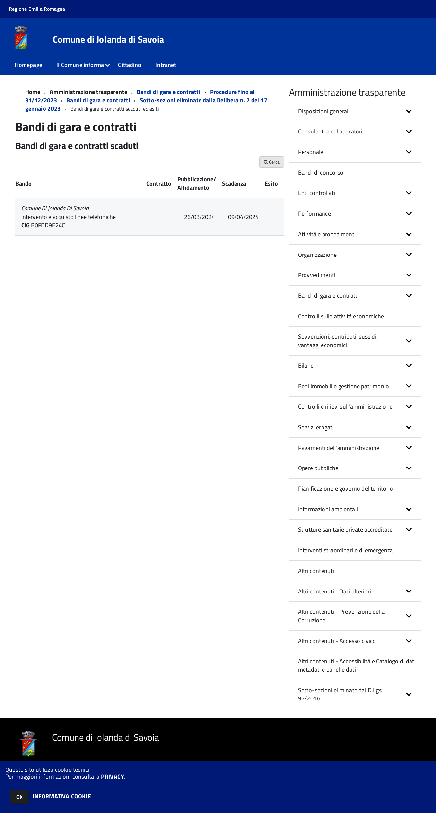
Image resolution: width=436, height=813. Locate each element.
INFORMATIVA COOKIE (62, 796)
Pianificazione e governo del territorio (345, 488)
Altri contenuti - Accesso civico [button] (337, 640)
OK (19, 797)
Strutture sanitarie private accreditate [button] (345, 529)
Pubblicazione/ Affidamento (196, 183)
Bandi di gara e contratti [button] (328, 295)
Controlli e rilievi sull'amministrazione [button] (345, 406)
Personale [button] (310, 152)
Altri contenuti (316, 570)
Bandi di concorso (320, 172)
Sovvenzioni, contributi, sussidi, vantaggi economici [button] (338, 340)
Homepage (28, 65)
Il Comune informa (80, 65)
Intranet (165, 65)
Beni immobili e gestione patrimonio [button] (343, 386)
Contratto (158, 183)
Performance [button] (314, 213)
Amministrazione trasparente (88, 91)
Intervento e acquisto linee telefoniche (68, 216)
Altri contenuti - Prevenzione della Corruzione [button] (341, 616)
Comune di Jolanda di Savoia (108, 39)
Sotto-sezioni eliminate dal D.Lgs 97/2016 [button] (340, 694)
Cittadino (129, 65)
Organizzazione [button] (317, 254)
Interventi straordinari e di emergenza (345, 550)
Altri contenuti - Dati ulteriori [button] (334, 591)
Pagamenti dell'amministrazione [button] (338, 447)
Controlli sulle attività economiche (341, 316)
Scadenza (234, 183)
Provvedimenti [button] (316, 275)
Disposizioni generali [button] (324, 111)
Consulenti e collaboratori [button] (330, 131)
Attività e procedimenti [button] (327, 234)
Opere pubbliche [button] (318, 468)
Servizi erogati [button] (316, 427)
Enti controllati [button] (316, 192)
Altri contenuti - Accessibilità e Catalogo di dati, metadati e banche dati (357, 665)
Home (33, 91)
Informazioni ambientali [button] (328, 509)
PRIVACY (112, 776)
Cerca (272, 161)
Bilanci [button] (306, 365)
